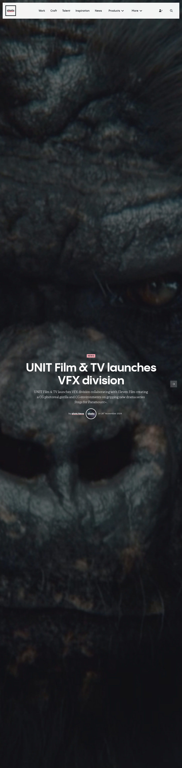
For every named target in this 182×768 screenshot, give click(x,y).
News (91, 356)
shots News (78, 413)
